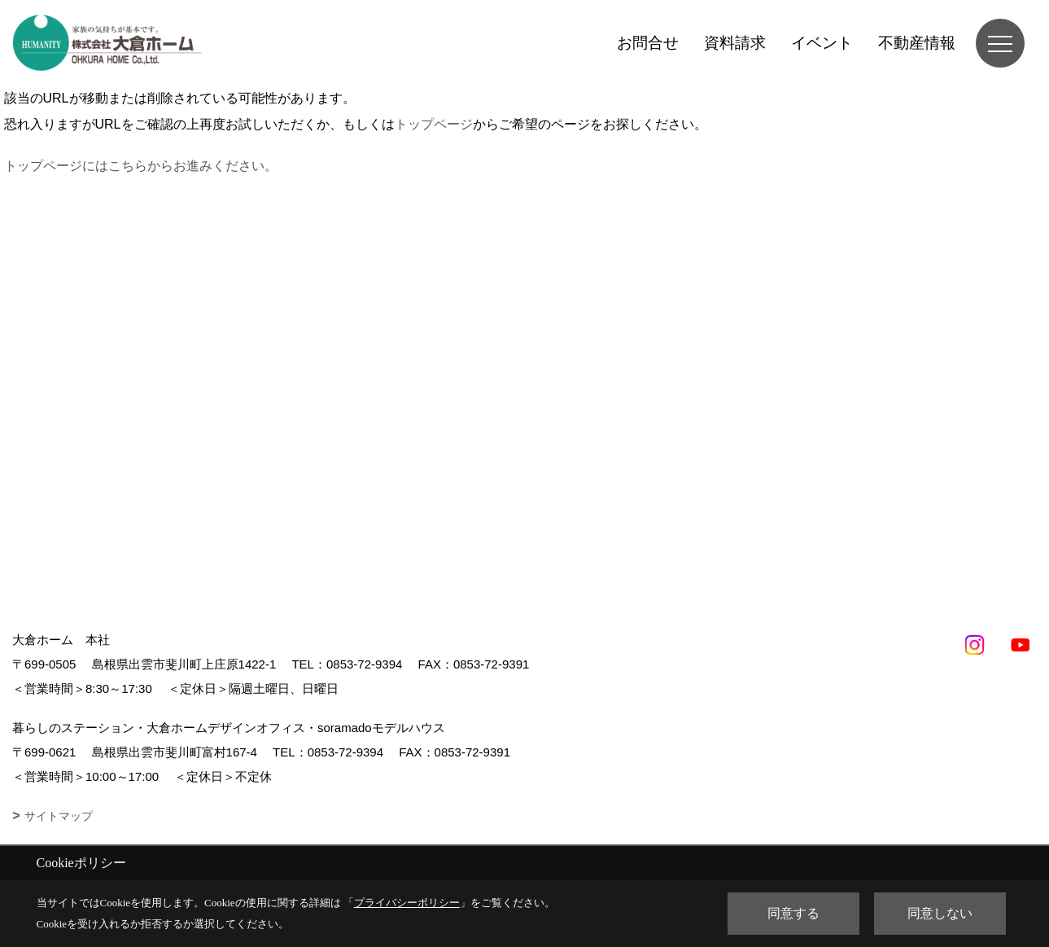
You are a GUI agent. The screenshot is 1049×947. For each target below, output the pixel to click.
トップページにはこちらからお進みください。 (141, 166)
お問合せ (648, 42)
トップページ (434, 124)
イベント (822, 42)
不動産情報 (916, 42)
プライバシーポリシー (407, 903)
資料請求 (735, 42)
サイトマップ (58, 815)
